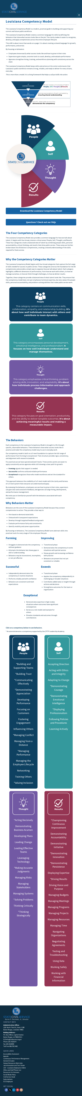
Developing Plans (23, 836)
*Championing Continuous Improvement (58, 824)
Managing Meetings (58, 901)
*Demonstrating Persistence (58, 864)
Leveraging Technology (23, 859)
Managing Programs (58, 907)
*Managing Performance (23, 752)
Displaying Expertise (58, 872)
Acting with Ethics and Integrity (58, 672)
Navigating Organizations (58, 933)
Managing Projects (59, 913)
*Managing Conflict (23, 735)
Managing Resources (59, 919)
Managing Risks (23, 877)
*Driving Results (58, 879)
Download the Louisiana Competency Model (41, 210)
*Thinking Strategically (23, 913)
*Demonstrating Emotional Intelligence (58, 699)
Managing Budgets (59, 895)
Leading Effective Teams (23, 850)
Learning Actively (58, 729)
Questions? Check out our (41, 222)
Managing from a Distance (23, 742)
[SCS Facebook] (6, 1090)
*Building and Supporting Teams (23, 665)
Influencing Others (23, 729)
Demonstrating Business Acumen (23, 827)
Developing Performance (23, 701)
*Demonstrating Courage (58, 687)
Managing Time (58, 925)
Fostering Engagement (23, 720)
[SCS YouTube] (17, 1090)
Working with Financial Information (58, 976)
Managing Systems (23, 893)
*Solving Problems (23, 899)
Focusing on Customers (23, 711)
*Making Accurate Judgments (23, 869)
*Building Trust (23, 674)
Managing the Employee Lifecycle (23, 762)
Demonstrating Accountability (59, 835)
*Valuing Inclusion (23, 782)
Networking (23, 770)
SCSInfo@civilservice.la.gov (12, 1039)
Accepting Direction (58, 664)
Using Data (58, 961)
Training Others (23, 776)
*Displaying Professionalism (58, 711)
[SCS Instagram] (21, 1090)
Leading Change (23, 842)
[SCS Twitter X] (10, 1090)
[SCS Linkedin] (14, 1090)
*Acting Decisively (23, 820)
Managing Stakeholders (23, 885)
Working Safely (59, 967)
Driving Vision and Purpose (58, 886)
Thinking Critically (23, 905)
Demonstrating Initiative (59, 845)
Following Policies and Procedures (58, 720)
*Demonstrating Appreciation (23, 691)
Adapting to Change (58, 680)
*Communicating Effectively (23, 681)
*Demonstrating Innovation (58, 855)
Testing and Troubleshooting (59, 953)
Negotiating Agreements (58, 943)
